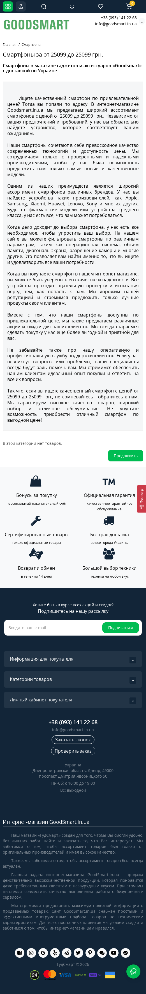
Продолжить (126, 455)
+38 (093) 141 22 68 (119, 17)
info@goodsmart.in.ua (116, 23)
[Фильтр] (141, 498)
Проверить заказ (73, 751)
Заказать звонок (73, 740)
